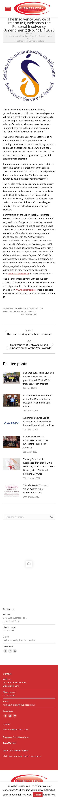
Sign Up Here (10, 742)
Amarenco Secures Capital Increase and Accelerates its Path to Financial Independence (39, 421)
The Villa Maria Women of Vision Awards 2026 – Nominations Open (36, 489)
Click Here (7, 756)
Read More (49, 794)
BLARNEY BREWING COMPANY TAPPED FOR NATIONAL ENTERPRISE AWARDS (35, 442)
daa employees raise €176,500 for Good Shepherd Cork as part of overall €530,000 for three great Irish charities (38, 378)
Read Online (30, 311)
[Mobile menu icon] (8, 9)
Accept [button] (37, 794)
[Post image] (11, 378)
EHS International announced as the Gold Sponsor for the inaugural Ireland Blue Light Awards (37, 401)
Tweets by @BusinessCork (15, 729)
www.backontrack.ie (26, 289)
